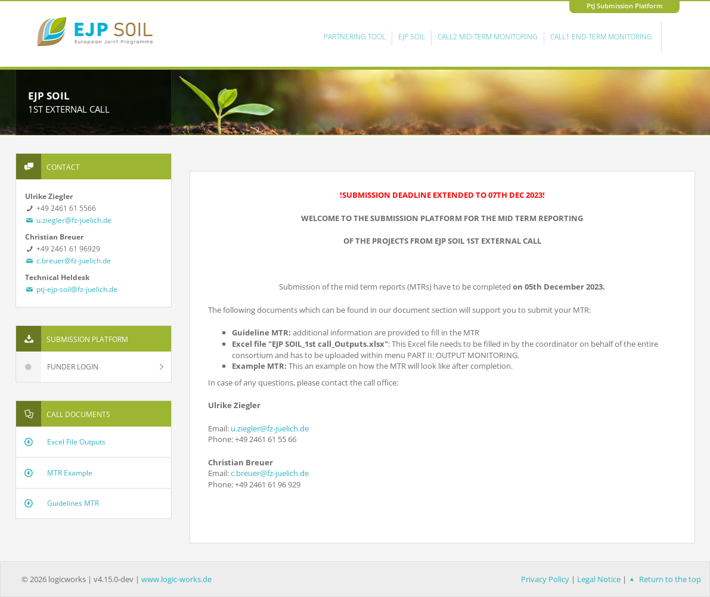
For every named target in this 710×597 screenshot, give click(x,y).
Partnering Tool (355, 37)
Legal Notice (599, 579)
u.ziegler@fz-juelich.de (68, 220)
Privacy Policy (545, 579)
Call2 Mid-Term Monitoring (488, 37)
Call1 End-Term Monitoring (601, 37)
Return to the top (664, 579)
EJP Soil (411, 37)
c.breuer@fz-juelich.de (68, 261)
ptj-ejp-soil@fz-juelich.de (71, 289)
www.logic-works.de (176, 579)
